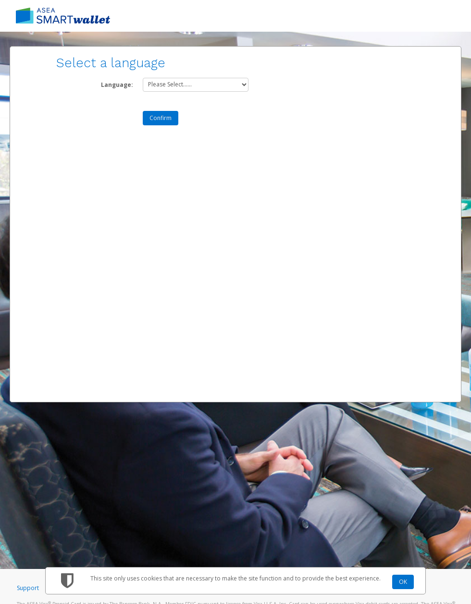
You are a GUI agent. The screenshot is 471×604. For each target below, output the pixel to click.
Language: (117, 85)
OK (403, 582)
